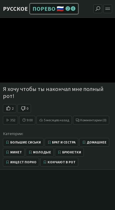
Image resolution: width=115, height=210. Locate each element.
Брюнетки (71, 152)
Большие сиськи (25, 142)
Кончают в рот (62, 162)
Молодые (42, 152)
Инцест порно (23, 162)
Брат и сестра (64, 142)
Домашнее (97, 142)
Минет (16, 152)
